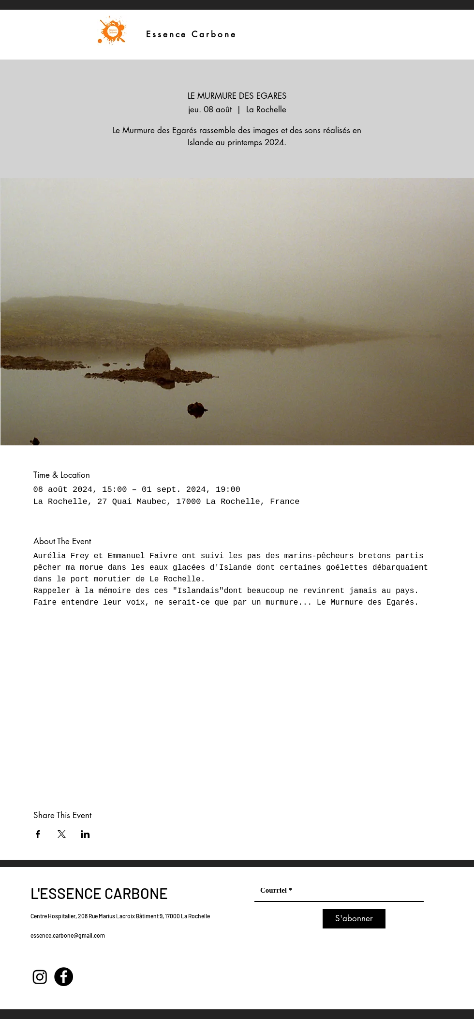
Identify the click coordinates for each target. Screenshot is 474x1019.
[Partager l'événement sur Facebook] (38, 834)
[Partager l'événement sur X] (61, 834)
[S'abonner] (354, 918)
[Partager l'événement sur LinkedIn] (85, 834)
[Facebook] (63, 976)
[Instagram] (39, 976)
